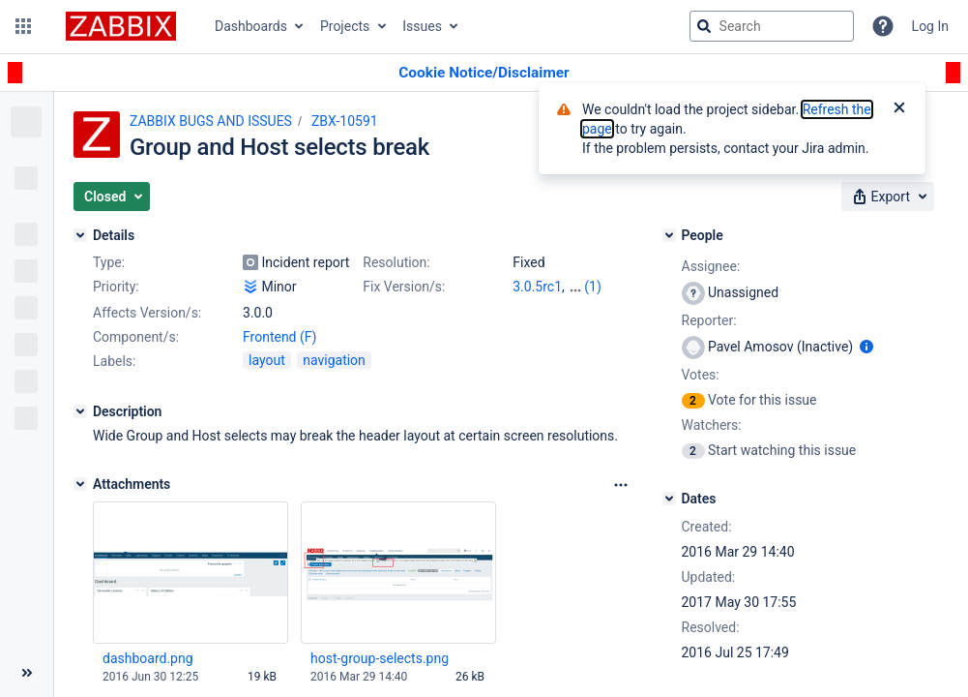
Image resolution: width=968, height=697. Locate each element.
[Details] (80, 235)
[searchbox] (771, 26)
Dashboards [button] (251, 26)
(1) (592, 286)
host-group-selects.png (379, 658)
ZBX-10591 (344, 121)
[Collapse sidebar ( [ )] (27, 672)
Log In (930, 26)
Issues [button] (422, 26)
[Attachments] (80, 484)
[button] (23, 26)
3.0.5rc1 (537, 286)
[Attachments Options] (620, 485)
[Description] (80, 411)
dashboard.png (148, 658)
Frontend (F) (279, 337)
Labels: (114, 361)
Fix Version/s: (404, 286)
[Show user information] (866, 346)
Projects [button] (344, 26)
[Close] (899, 109)
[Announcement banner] (484, 73)
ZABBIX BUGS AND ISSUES (211, 121)
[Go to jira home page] (121, 26)
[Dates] (669, 498)
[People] (669, 235)
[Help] (882, 26)
